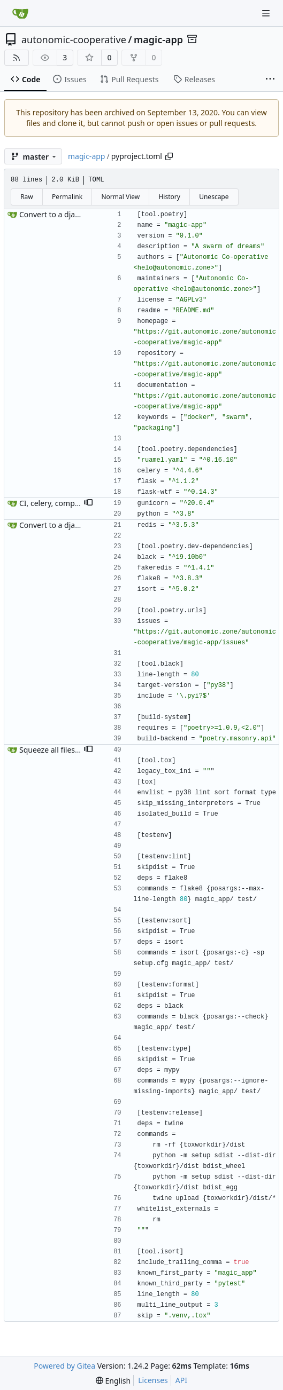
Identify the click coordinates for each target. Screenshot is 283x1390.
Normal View (120, 196)
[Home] (20, 13)
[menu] (113, 1381)
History (169, 196)
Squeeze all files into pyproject (72, 750)
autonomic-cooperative (73, 39)
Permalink (67, 196)
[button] (88, 503)
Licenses (153, 1380)
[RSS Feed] (16, 58)
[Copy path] (169, 156)
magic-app (158, 39)
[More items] (270, 79)
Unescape (213, 196)
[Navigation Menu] (267, 13)
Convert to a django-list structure (77, 214)
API (181, 1380)
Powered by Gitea (64, 1366)
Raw (26, 196)
